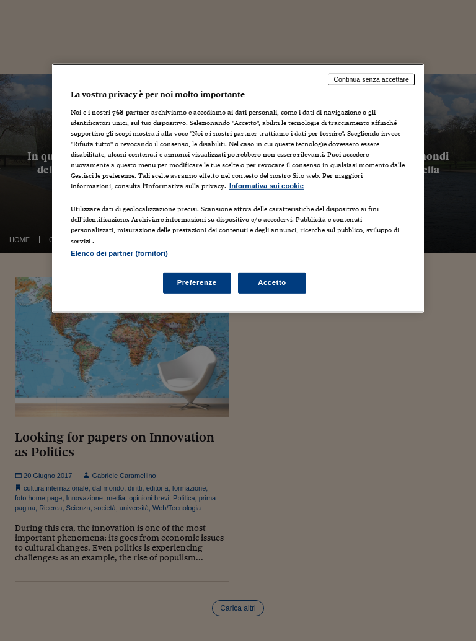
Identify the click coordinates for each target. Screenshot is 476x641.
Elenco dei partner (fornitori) (119, 252)
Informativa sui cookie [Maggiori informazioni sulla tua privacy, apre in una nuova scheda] (266, 186)
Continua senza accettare (371, 79)
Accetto (272, 282)
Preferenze (197, 282)
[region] (238, 188)
